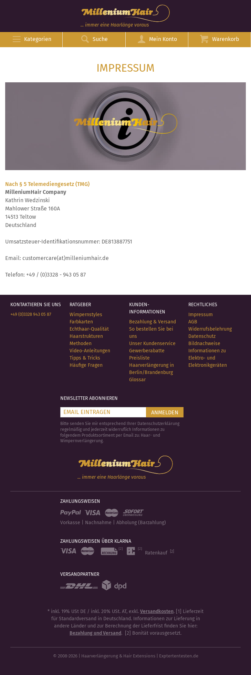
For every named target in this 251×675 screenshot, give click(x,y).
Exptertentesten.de (178, 655)
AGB (192, 322)
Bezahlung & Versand (152, 322)
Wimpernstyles (86, 315)
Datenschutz (202, 336)
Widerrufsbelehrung (210, 329)
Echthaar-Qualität (89, 329)
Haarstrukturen (86, 336)
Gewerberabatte (147, 351)
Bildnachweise (204, 343)
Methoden (81, 343)
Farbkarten (81, 322)
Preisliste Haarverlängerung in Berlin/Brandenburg (151, 365)
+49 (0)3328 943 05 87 (30, 314)
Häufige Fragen (86, 365)
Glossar (137, 380)
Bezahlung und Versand (95, 633)
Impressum (200, 315)
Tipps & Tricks (85, 358)
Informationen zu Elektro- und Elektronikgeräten (207, 358)
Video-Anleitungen (90, 351)
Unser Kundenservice (152, 343)
